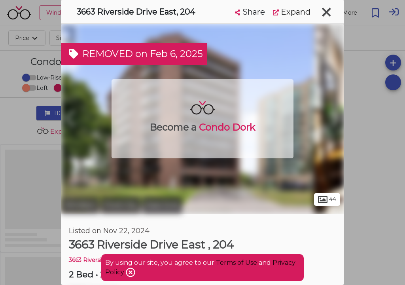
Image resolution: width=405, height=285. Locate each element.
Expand (291, 12)
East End (162, 205)
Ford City (120, 205)
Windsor (80, 205)
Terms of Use (236, 262)
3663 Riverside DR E (97, 260)
